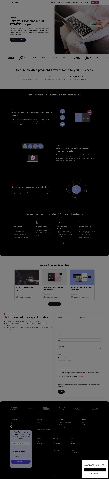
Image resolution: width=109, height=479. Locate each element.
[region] (95, 469)
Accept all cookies (95, 469)
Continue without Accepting (102, 461)
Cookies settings (94, 473)
